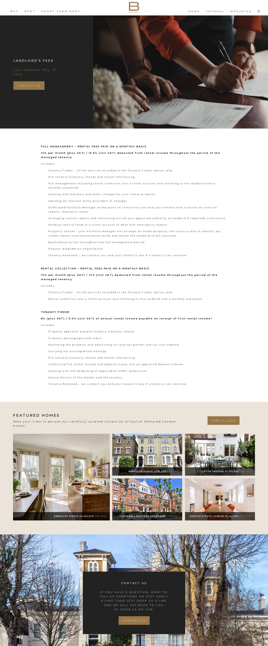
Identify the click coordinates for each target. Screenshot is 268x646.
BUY (14, 11)
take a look (223, 420)
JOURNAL (215, 11)
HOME (194, 11)
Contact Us (29, 85)
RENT (29, 11)
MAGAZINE (241, 11)
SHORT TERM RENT (60, 11)
